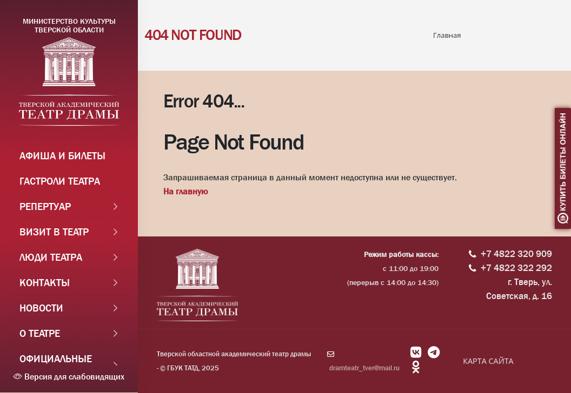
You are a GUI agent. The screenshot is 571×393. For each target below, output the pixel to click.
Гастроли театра (59, 181)
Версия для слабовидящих (69, 376)
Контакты (44, 282)
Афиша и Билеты (62, 156)
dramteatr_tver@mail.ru (364, 367)
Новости (41, 308)
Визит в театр (54, 232)
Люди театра (50, 257)
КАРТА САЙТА (488, 361)
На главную (185, 191)
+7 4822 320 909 (516, 254)
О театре (39, 333)
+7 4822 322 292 (516, 268)
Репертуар (45, 206)
